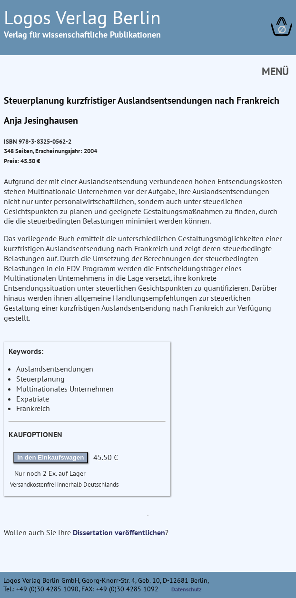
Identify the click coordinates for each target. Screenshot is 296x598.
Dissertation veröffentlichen (119, 532)
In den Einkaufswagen (50, 457)
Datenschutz (186, 589)
